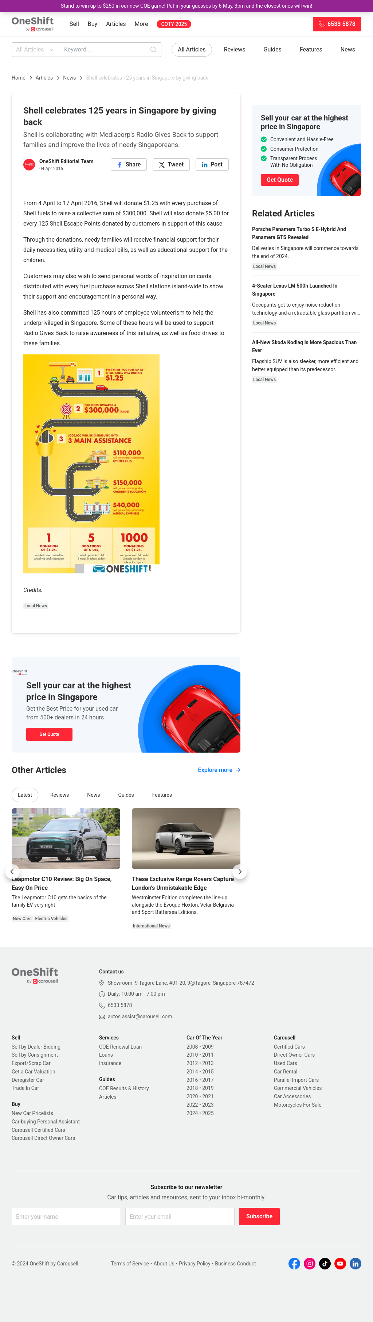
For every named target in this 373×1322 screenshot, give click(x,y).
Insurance (110, 1063)
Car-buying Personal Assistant (46, 1122)
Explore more (219, 769)
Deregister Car (28, 1080)
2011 (207, 1055)
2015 (207, 1072)
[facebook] (129, 164)
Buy (92, 23)
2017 (207, 1080)
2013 (207, 1063)
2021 (207, 1096)
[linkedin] (212, 164)
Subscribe (259, 1216)
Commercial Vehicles (298, 1088)
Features (311, 49)
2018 (192, 1088)
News (348, 49)
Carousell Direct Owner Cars (43, 1138)
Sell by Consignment (35, 1055)
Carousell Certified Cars (38, 1130)
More (141, 23)
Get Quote (49, 734)
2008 (192, 1047)
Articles (116, 23)
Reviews (235, 49)
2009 (207, 1047)
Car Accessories (292, 1096)
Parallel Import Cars (296, 1080)
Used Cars (285, 1063)
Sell (74, 23)
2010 (192, 1055)
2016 (192, 1080)
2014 (192, 1072)
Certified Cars (289, 1047)
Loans (106, 1055)
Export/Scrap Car (31, 1063)
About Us (164, 1264)
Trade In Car (25, 1088)
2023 (207, 1105)
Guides (273, 49)
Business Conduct (235, 1264)
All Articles (35, 49)
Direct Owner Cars (294, 1055)
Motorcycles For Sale (298, 1105)
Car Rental (285, 1072)
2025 (207, 1113)
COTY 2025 (174, 24)
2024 (192, 1113)
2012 (192, 1063)
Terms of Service (130, 1264)
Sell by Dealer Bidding (36, 1047)
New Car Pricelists (32, 1113)
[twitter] (171, 164)
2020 (192, 1096)
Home (18, 78)
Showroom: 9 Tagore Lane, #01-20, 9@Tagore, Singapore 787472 (181, 983)
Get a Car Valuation (33, 1072)
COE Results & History (124, 1088)
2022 (192, 1105)
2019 (207, 1088)
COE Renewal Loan (120, 1047)
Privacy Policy (194, 1264)
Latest (25, 795)
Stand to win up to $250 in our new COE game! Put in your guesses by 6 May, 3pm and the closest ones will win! (186, 6)
